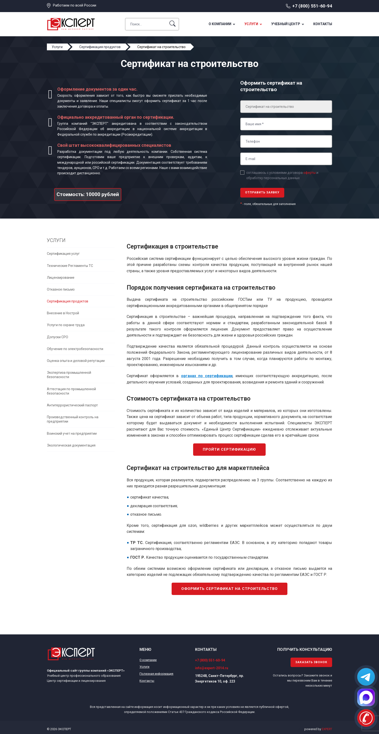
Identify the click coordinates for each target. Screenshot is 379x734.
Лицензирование (60, 277)
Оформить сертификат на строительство (229, 589)
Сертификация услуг (63, 254)
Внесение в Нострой (63, 313)
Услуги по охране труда (66, 325)
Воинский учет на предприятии (72, 433)
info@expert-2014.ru (211, 668)
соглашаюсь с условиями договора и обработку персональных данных (282, 175)
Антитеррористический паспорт (72, 405)
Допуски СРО (57, 337)
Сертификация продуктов (67, 301)
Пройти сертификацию (229, 449)
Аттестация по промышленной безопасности (71, 391)
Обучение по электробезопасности (75, 349)
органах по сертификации (207, 376)
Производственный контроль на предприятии (72, 419)
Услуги (251, 24)
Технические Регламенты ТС (70, 266)
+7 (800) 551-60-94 (312, 5)
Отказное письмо (61, 289)
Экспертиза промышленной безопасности (69, 375)
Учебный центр (285, 24)
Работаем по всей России (74, 5)
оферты (309, 173)
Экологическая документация (71, 445)
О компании (220, 24)
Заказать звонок (311, 662)
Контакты (322, 24)
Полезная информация (156, 673)
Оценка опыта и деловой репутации (76, 361)
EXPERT (327, 729)
